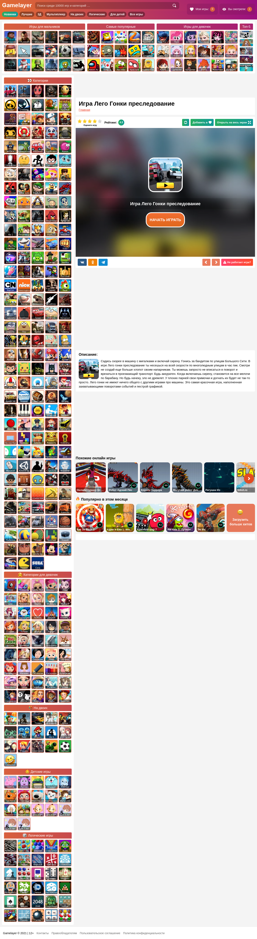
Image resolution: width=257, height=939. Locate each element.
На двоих (77, 14)
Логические (97, 14)
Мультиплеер (56, 14)
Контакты (43, 933)
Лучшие (26, 14)
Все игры (136, 14)
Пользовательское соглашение (100, 933)
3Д (39, 14)
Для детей (117, 14)
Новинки (10, 14)
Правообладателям (64, 933)
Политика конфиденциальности (144, 933)
